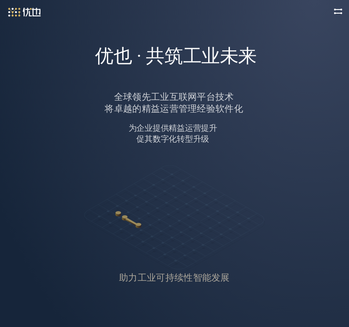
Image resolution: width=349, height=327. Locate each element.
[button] (338, 11)
